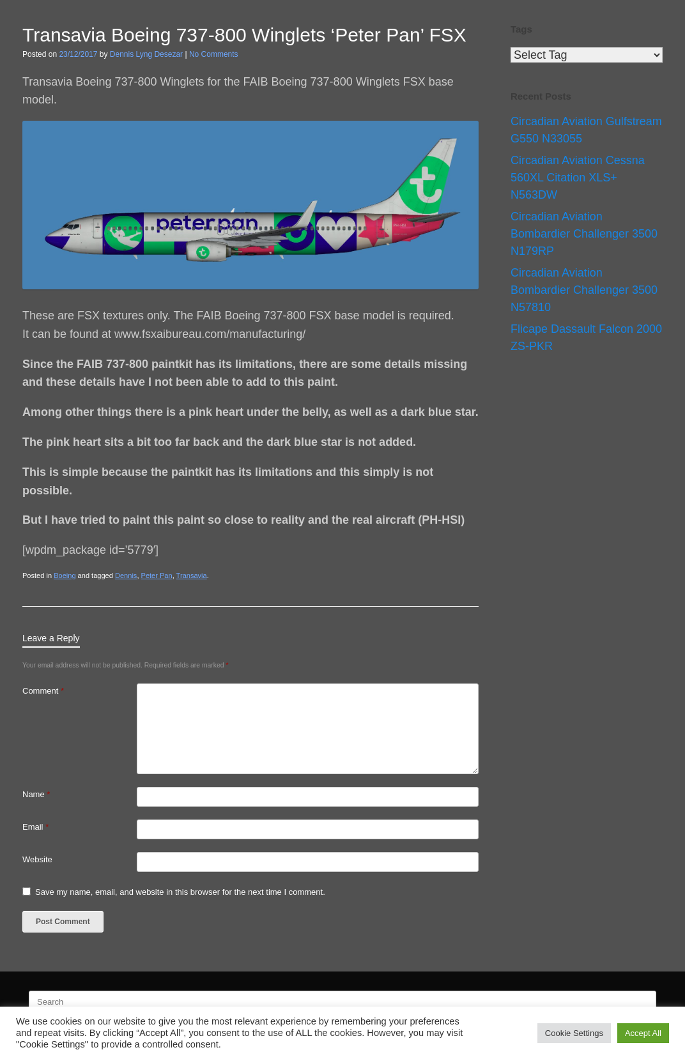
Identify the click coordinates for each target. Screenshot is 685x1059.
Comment (43, 691)
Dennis (126, 575)
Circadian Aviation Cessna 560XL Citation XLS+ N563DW (578, 177)
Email (35, 827)
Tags (521, 29)
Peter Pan (157, 575)
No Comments (213, 54)
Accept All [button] (643, 1033)
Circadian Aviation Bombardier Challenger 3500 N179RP (584, 233)
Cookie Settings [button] (574, 1033)
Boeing (64, 575)
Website (37, 859)
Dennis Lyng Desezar (146, 54)
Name (36, 794)
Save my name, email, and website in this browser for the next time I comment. (180, 892)
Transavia (191, 575)
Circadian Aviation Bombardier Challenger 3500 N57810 (584, 290)
